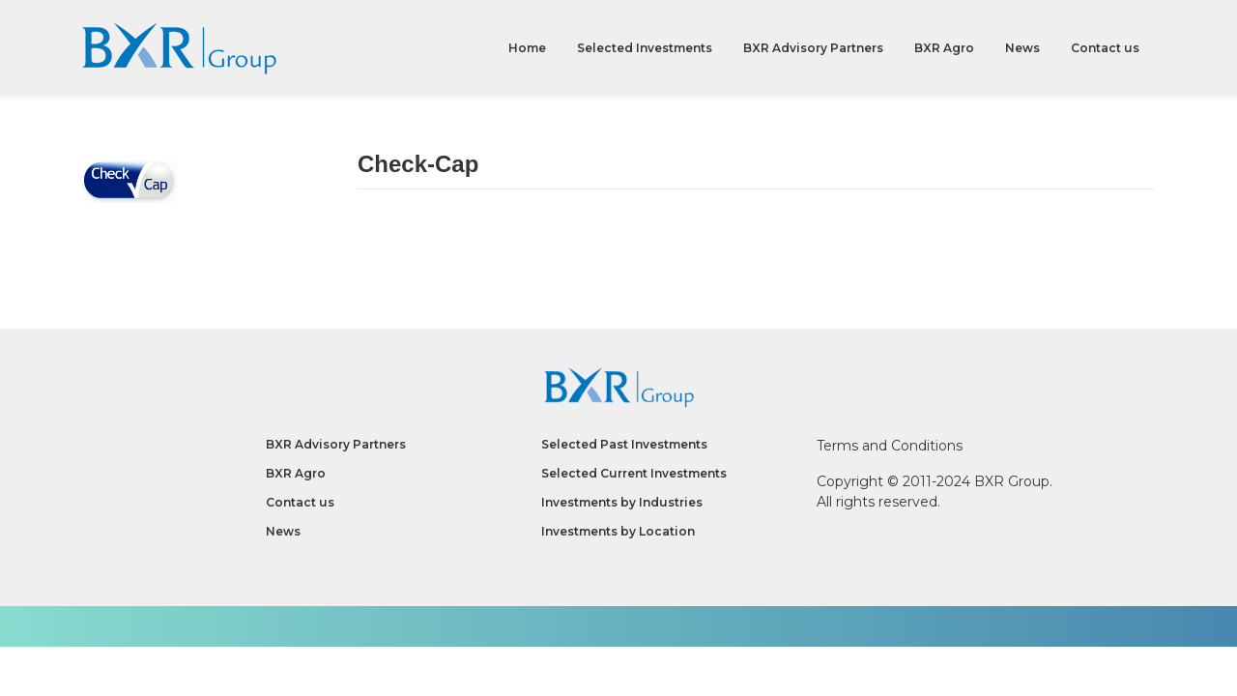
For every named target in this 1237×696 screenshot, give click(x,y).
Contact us (1105, 48)
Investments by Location (618, 531)
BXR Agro (944, 48)
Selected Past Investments (624, 444)
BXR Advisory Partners (813, 48)
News (1022, 48)
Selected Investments (644, 48)
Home (527, 48)
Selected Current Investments (634, 473)
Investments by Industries (622, 502)
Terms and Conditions (890, 445)
